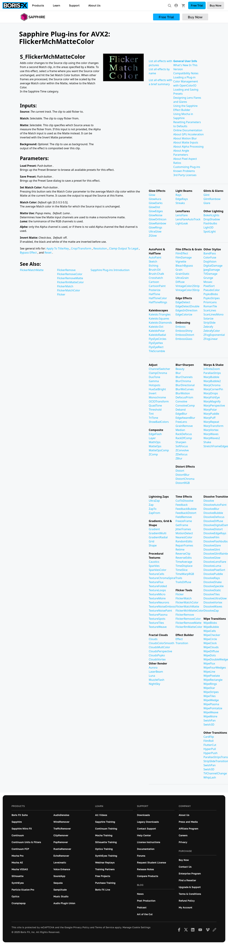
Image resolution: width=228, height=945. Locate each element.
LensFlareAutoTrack (187, 219)
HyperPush (210, 753)
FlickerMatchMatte (32, 270)
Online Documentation (187, 130)
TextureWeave (158, 627)
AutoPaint (155, 257)
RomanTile (210, 306)
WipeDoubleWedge (215, 659)
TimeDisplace (183, 566)
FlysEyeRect (156, 347)
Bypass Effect (28, 252)
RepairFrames (184, 545)
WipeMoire (210, 716)
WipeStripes (211, 692)
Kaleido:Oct (156, 327)
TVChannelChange (215, 773)
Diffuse (179, 282)
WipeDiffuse (211, 651)
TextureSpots (157, 619)
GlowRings (155, 227)
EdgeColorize (183, 314)
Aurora (153, 667)
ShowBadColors (159, 422)
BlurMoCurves (184, 389)
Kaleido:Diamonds (160, 322)
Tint (151, 414)
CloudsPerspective (160, 651)
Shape (153, 545)
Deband (180, 409)
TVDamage (210, 274)
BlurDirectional (184, 385)
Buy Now (215, 5)
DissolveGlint (211, 549)
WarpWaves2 (211, 438)
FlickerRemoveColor (69, 274)
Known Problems (184, 171)
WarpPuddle (211, 414)
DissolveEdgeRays (214, 533)
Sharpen (180, 442)
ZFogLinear (210, 339)
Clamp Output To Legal (124, 248)
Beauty (179, 369)
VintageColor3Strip (187, 290)
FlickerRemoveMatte (70, 278)
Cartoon (154, 282)
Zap (151, 505)
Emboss (180, 327)
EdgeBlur (181, 414)
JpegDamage (211, 270)
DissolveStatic (212, 590)
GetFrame (181, 525)
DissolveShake (212, 582)
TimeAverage (183, 562)
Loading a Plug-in (184, 77)
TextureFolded (158, 586)
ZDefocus (181, 454)
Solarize (208, 318)
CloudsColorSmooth (161, 643)
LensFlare (181, 215)
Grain (178, 270)
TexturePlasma (158, 614)
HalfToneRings (158, 302)
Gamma (154, 381)
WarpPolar (210, 409)
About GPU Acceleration (188, 134)
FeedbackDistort (185, 513)
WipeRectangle (212, 680)
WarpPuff (209, 418)
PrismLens (210, 302)
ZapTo (152, 509)
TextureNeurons (159, 602)
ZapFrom (154, 513)
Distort (179, 471)
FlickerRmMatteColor (70, 282)
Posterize (155, 290)
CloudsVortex (157, 659)
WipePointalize (212, 708)
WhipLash (209, 777)
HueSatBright (157, 389)
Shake (207, 442)
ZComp (153, 454)
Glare (206, 203)
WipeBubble (211, 627)
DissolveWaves (212, 606)
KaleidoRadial (157, 335)
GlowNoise (155, 215)
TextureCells (156, 574)
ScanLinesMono (213, 314)
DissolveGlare (212, 545)
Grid (151, 541)
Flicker (61, 294)
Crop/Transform (81, 248)
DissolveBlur (211, 509)
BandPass (209, 253)
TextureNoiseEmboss (162, 606)
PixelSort (209, 286)
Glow (152, 195)
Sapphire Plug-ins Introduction (110, 270)
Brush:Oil (155, 270)
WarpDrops (210, 393)
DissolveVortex (212, 602)
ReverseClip (182, 553)
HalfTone (154, 294)
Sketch (153, 261)
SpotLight (209, 231)
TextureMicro (157, 594)
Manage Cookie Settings (137, 927)
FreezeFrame (183, 521)
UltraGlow (155, 231)
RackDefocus (183, 434)
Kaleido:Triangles (160, 314)
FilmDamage (183, 257)
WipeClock (210, 643)
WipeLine (209, 671)
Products (38, 5)
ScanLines (209, 310)
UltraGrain (182, 278)
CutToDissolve (184, 501)
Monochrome (157, 397)
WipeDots (209, 655)
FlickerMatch (65, 286)
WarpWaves (210, 434)
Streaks (180, 203)
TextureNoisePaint (160, 610)
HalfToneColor (158, 298)
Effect (179, 639)
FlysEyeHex (156, 343)
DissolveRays (211, 578)
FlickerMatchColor (68, 290)
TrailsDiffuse (183, 582)
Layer (152, 438)
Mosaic (207, 282)
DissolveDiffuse (213, 521)
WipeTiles (209, 696)
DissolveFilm (211, 537)
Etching (153, 265)
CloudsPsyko (157, 655)
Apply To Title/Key (58, 248)
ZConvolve (182, 450)
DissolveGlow (211, 558)
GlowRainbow (157, 223)
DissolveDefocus (213, 517)
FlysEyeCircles (157, 339)
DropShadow (211, 219)
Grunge (208, 278)
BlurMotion (182, 393)
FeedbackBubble (185, 509)
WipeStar (209, 688)
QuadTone (155, 405)
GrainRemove (184, 426)
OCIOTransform (159, 401)
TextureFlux (156, 582)
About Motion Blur (185, 138)
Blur (178, 373)
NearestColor (183, 537)
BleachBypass (184, 265)
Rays (178, 195)
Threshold (155, 409)
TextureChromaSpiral (162, 578)
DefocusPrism (184, 397)
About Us (94, 5)
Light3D (208, 227)
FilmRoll (208, 741)
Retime (179, 549)
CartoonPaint (157, 286)
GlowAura (155, 199)
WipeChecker (211, 635)
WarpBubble (211, 377)
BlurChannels (184, 377)
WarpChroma (211, 385)
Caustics (154, 562)
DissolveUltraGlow (215, 598)
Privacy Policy (81, 927)
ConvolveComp (185, 405)
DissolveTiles (211, 594)
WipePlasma (211, 704)
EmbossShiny (183, 331)
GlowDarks (156, 203)
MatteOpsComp (159, 450)
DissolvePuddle (213, 574)
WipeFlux (209, 663)
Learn (56, 5)
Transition (181, 643)
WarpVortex (211, 430)
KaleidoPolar (157, 331)
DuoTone (154, 377)
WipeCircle (210, 639)
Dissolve (208, 501)
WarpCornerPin (213, 389)
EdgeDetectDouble (187, 306)
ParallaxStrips (212, 373)
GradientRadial (158, 537)
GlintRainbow (211, 199)
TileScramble (157, 351)
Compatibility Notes (185, 73)
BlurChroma (183, 381)
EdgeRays (181, 199)
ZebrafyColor (211, 331)
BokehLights (211, 215)
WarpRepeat (211, 422)
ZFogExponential (214, 335)
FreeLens (181, 422)
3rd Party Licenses (184, 175)
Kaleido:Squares (159, 318)
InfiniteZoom (211, 369)
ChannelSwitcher (159, 369)
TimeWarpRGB (184, 574)
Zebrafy (208, 327)
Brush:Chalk (156, 274)
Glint (206, 195)
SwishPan (209, 720)
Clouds (153, 639)
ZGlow (153, 235)
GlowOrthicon (157, 219)
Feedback (181, 505)
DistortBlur (182, 475)
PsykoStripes (211, 298)
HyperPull (209, 749)
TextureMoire (157, 598)
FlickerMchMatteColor (189, 610)
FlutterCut (209, 745)
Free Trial (197, 5)
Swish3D (208, 724)
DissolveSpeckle (213, 586)
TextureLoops (157, 590)
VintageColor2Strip (187, 286)
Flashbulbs (210, 223)
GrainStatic (182, 274)
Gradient (154, 529)
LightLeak (181, 223)
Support (74, 5)
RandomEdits (183, 541)
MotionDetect (184, 533)
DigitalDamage (212, 265)
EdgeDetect (182, 302)
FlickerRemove (66, 270)
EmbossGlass (183, 339)
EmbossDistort (184, 335)
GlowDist (154, 207)
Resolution (100, 248)
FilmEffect (181, 253)
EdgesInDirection (186, 310)
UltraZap (154, 501)
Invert (152, 393)
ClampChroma (158, 373)
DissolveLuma (212, 566)
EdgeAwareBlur (185, 418)
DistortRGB (182, 483)
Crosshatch (156, 278)
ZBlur (178, 458)
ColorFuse (209, 257)
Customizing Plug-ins (186, 167)
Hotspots (154, 385)
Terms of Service (104, 927)
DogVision (209, 261)
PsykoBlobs (210, 294)
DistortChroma (184, 479)
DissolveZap (211, 610)
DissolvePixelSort (214, 570)
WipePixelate (211, 676)
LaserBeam (156, 671)
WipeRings (210, 684)
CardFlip (208, 737)
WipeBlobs (210, 623)
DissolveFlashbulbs (215, 541)
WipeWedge (211, 700)
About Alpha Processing (188, 146)
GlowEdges (156, 211)
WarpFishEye (211, 397)
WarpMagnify (212, 401)
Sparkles (154, 566)
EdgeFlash (155, 434)
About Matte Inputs (185, 142)
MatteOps (155, 446)
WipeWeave (210, 712)
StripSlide (209, 322)
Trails (178, 578)
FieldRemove (183, 517)
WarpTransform (213, 426)
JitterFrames (183, 529)
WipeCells (209, 631)
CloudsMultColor (159, 647)
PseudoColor (211, 290)
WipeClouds (211, 647)
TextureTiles (156, 623)
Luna (152, 676)
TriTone (153, 418)
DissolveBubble (213, 513)
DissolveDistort (213, 529)
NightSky (154, 684)
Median (180, 430)
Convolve (181, 401)
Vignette (180, 261)
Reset (48, 252)
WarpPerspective (214, 405)
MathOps (155, 442)
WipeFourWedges (214, 667)
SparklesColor (157, 570)
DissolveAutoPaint (214, 505)
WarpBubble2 (212, 381)
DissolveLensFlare (214, 562)
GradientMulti (157, 533)
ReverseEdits (183, 558)
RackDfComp (183, 438)
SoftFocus (181, 446)
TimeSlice (181, 570)
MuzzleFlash (156, 680)
